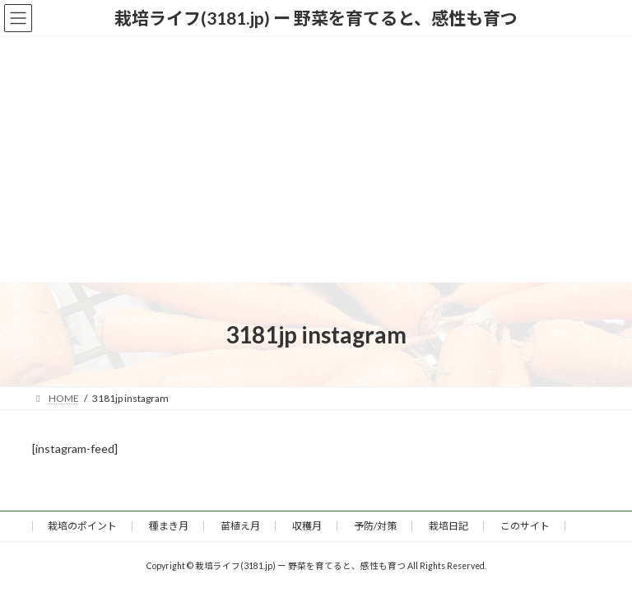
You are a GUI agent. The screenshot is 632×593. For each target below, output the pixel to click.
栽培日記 (448, 526)
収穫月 (307, 526)
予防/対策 (375, 526)
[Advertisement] (316, 159)
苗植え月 (240, 526)
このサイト (525, 526)
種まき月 (168, 526)
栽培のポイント (82, 526)
